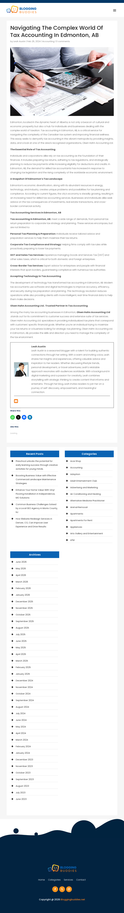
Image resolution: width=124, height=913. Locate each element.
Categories (54, 880)
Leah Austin (19, 41)
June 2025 (21, 641)
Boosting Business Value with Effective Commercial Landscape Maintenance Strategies (36, 479)
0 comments (63, 41)
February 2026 (23, 588)
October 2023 (23, 772)
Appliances (76, 526)
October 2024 (23, 693)
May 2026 (21, 568)
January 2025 (23, 673)
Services (68, 880)
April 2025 (21, 654)
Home (41, 880)
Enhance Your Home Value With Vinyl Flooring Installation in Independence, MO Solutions (35, 493)
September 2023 (25, 779)
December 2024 (24, 680)
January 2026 (23, 594)
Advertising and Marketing (84, 487)
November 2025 (24, 607)
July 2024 (20, 713)
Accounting (48, 41)
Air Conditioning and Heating (85, 493)
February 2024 (23, 746)
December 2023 (24, 759)
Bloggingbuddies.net (73, 899)
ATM (72, 540)
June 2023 (21, 799)
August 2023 (22, 785)
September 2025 (25, 621)
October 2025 (23, 614)
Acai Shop (75, 461)
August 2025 (22, 627)
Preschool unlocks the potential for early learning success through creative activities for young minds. (37, 465)
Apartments (76, 513)
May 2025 (21, 647)
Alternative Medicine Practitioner (87, 500)
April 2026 (21, 575)
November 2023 (24, 766)
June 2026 (21, 561)
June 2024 (21, 720)
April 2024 (21, 733)
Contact (81, 880)
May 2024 (21, 726)
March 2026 (22, 581)
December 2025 (24, 601)
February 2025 (23, 667)
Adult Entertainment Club (83, 480)
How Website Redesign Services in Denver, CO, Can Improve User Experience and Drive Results (34, 522)
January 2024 (23, 752)
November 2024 (24, 687)
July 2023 (20, 792)
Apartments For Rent (81, 520)
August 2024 (22, 706)
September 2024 (25, 700)
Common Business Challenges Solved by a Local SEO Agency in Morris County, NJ (37, 508)
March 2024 (22, 739)
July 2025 (20, 634)
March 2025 (22, 660)
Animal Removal (78, 507)
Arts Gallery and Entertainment (86, 533)
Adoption (75, 474)
